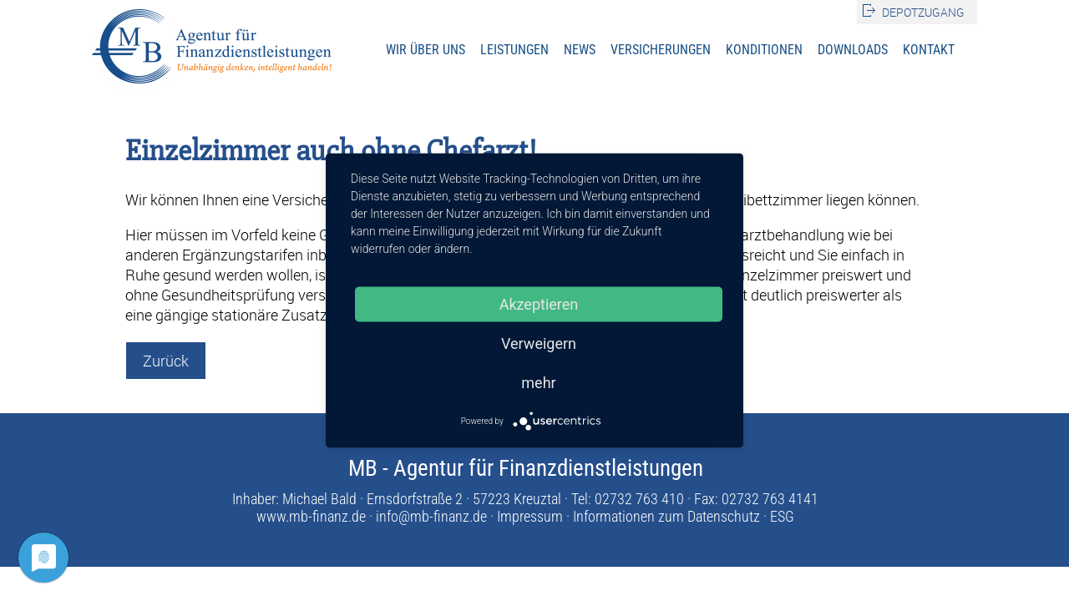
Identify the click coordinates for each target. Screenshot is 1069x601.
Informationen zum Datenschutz (666, 516)
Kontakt (929, 50)
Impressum (530, 516)
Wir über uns (425, 50)
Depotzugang (923, 12)
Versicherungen (660, 50)
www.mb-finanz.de (311, 516)
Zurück (166, 361)
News (579, 50)
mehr (538, 382)
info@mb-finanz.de (431, 516)
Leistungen (514, 50)
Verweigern (538, 343)
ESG (782, 516)
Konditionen (764, 50)
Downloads (853, 50)
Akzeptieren (539, 304)
